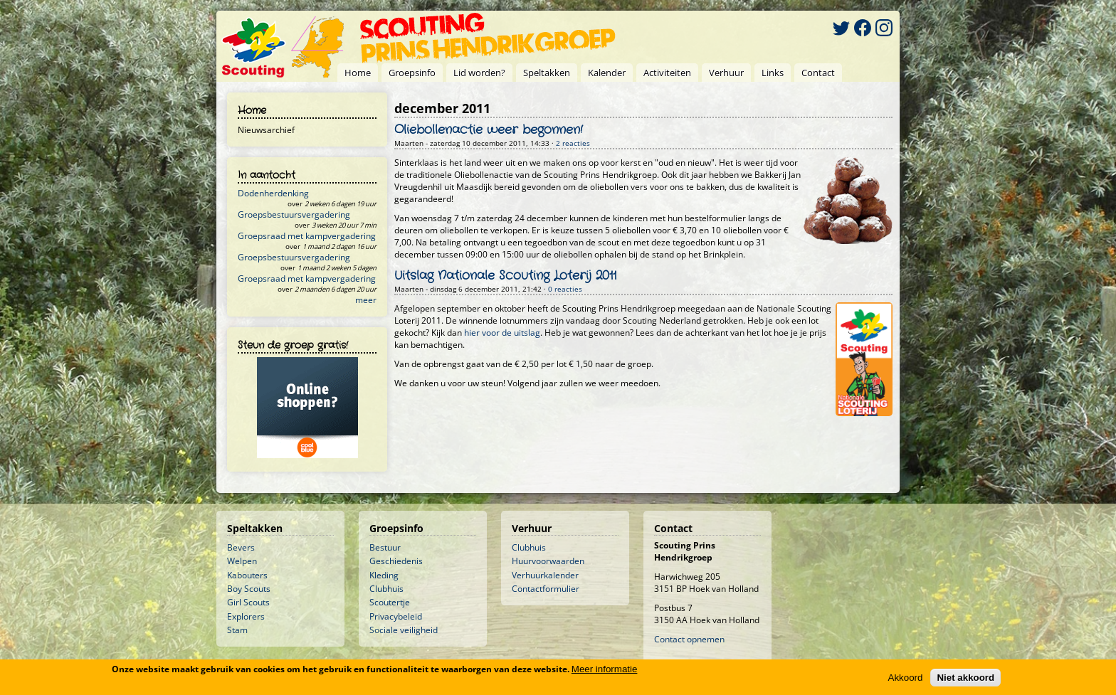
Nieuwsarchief (266, 130)
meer (366, 300)
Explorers (246, 616)
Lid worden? (479, 72)
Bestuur (385, 547)
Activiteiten (667, 72)
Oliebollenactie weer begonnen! (488, 130)
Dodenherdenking (273, 193)
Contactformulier (545, 589)
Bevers (241, 547)
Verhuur (726, 72)
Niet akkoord (965, 677)
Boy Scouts (248, 589)
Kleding (384, 575)
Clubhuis (386, 589)
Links (773, 72)
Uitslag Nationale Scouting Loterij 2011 (505, 276)
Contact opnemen (689, 639)
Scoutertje (389, 602)
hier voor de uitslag (502, 333)
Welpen (242, 561)
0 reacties (565, 289)
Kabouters (247, 575)
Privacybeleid (395, 616)
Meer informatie (605, 669)
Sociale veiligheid (403, 630)
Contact (818, 72)
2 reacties (573, 143)
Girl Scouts (248, 602)
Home (357, 72)
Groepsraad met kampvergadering (307, 236)
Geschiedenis (396, 561)
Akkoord (905, 677)
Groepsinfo (412, 72)
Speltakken (546, 72)
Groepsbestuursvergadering (294, 214)
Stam (237, 630)
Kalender (607, 72)
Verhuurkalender (545, 575)
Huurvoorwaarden (548, 561)
